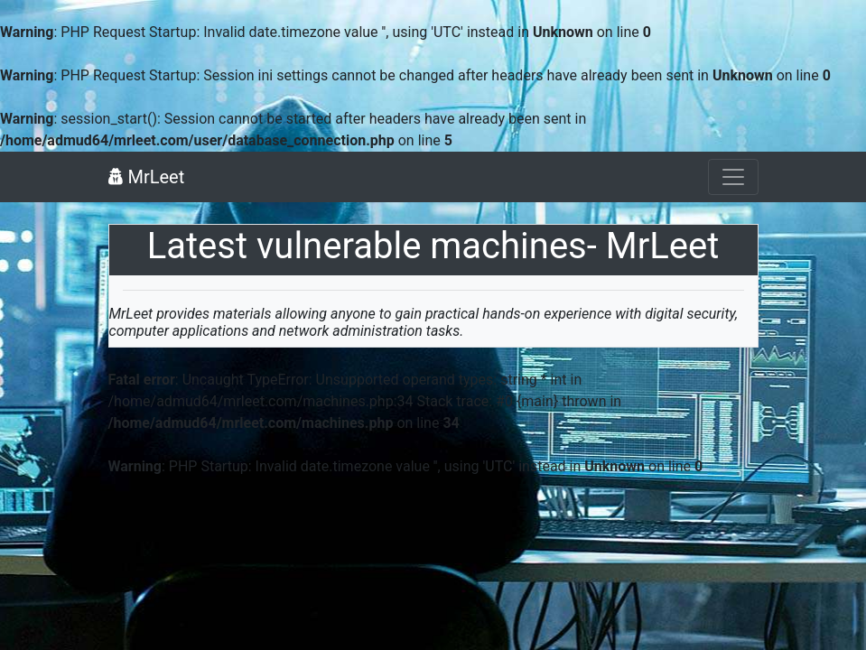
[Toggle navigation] (733, 177)
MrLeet (146, 177)
